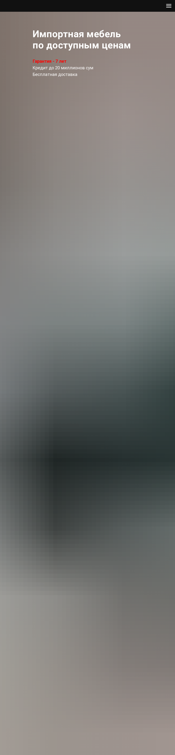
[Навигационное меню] (168, 6)
